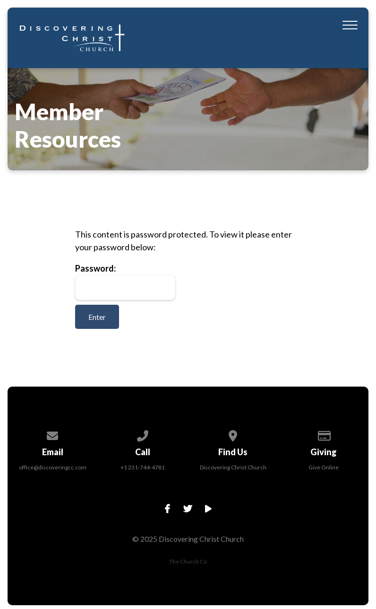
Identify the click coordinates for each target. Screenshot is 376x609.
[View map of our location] (233, 434)
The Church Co (188, 561)
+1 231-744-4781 (142, 467)
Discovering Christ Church (233, 467)
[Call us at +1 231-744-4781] (143, 434)
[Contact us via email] (53, 434)
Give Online (323, 467)
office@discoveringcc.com (52, 467)
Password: (125, 281)
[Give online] (324, 434)
